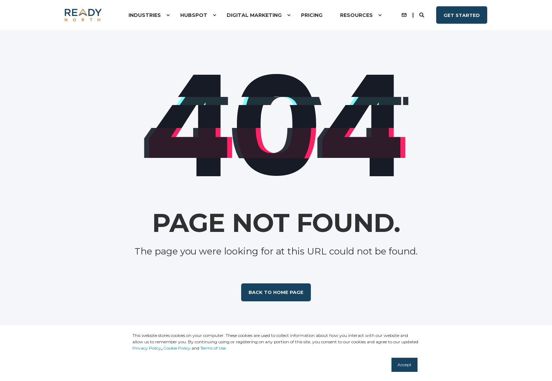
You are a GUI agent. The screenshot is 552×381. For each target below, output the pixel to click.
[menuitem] (168, 15)
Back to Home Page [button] (276, 292)
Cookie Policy (176, 348)
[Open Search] (422, 14)
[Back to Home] (83, 15)
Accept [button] (404, 364)
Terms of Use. (213, 348)
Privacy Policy (146, 348)
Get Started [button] (462, 15)
